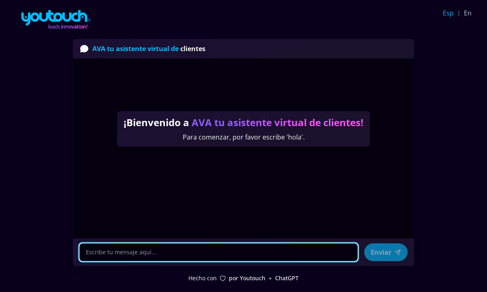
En (468, 13)
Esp (448, 13)
